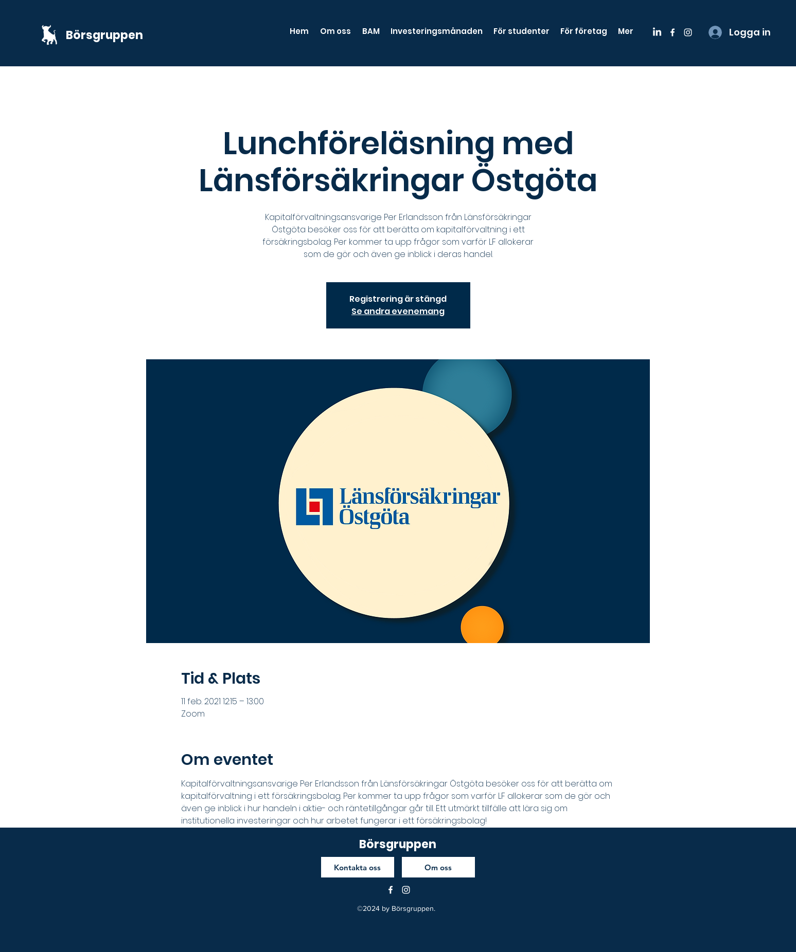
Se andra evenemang (398, 311)
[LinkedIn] (657, 32)
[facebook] (672, 32)
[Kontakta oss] (357, 867)
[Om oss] (438, 867)
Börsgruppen (104, 35)
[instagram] (688, 32)
